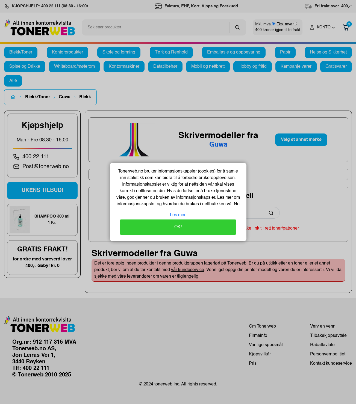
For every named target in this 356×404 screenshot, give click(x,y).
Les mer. (178, 215)
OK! (178, 227)
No (236, 204)
